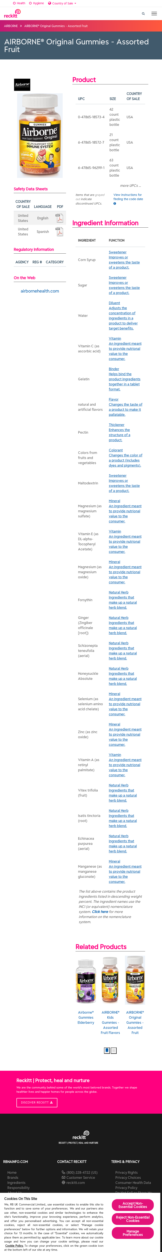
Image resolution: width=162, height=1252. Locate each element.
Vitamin (126, 348)
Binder (126, 379)
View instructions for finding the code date (128, 199)
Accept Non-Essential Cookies (133, 1205)
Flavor (126, 407)
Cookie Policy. (14, 1246)
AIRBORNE (11, 26)
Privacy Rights (126, 1172)
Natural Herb (126, 600)
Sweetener (126, 260)
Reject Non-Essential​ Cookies (132, 1219)
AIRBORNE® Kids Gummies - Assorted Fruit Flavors (110, 995)
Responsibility (18, 1188)
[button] (107, 1050)
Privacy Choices (128, 1177)
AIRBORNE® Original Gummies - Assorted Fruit (135, 995)
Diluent (126, 316)
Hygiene (36, 3)
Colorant (126, 458)
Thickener (126, 433)
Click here (100, 912)
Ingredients (16, 1183)
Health (18, 3)
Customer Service (80, 1177)
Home (12, 1172)
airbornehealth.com (40, 291)
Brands (12, 1177)
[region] (80, 1222)
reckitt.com (75, 1183)
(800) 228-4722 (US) (82, 1172)
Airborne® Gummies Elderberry (86, 990)
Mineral (126, 511)
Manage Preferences (133, 1233)
